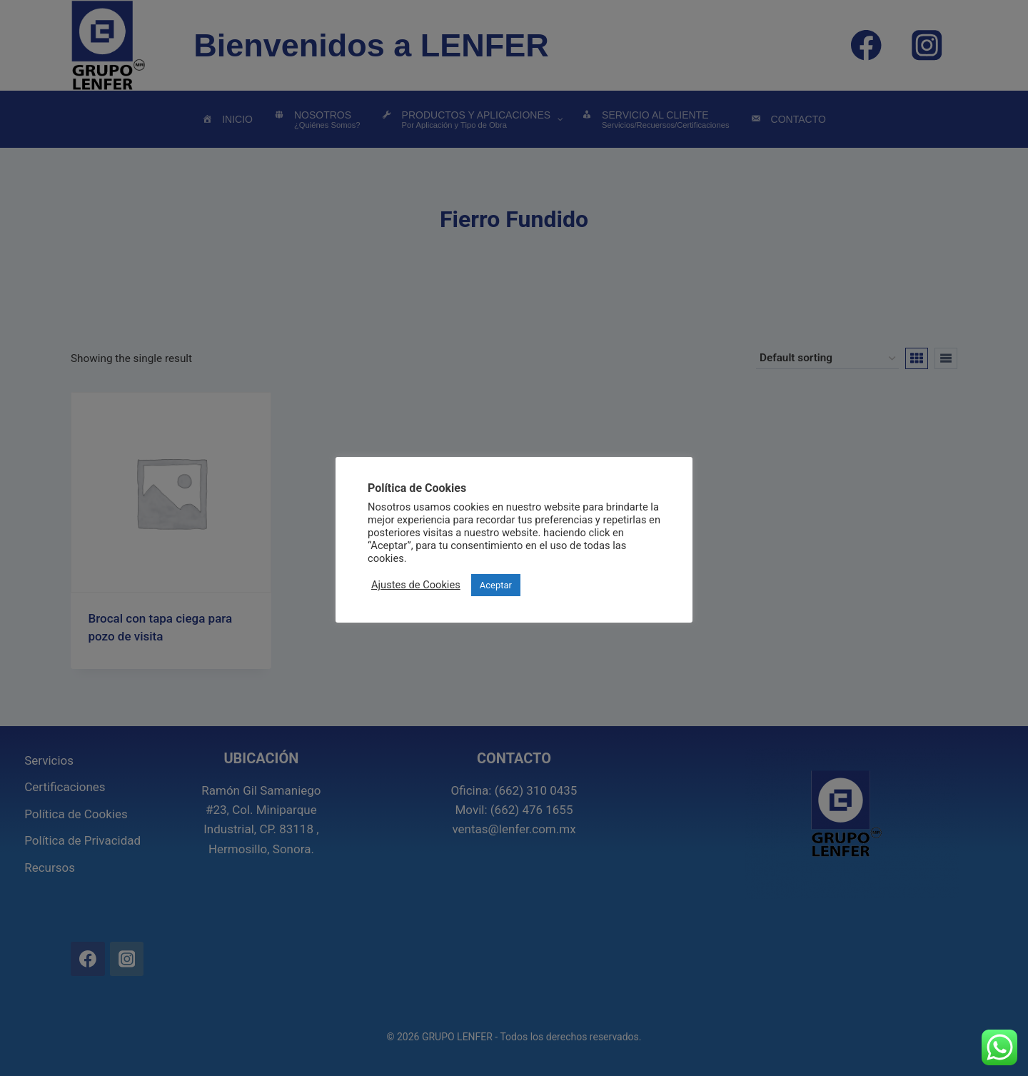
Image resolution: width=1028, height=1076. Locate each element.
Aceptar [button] (496, 585)
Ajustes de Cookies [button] (415, 584)
